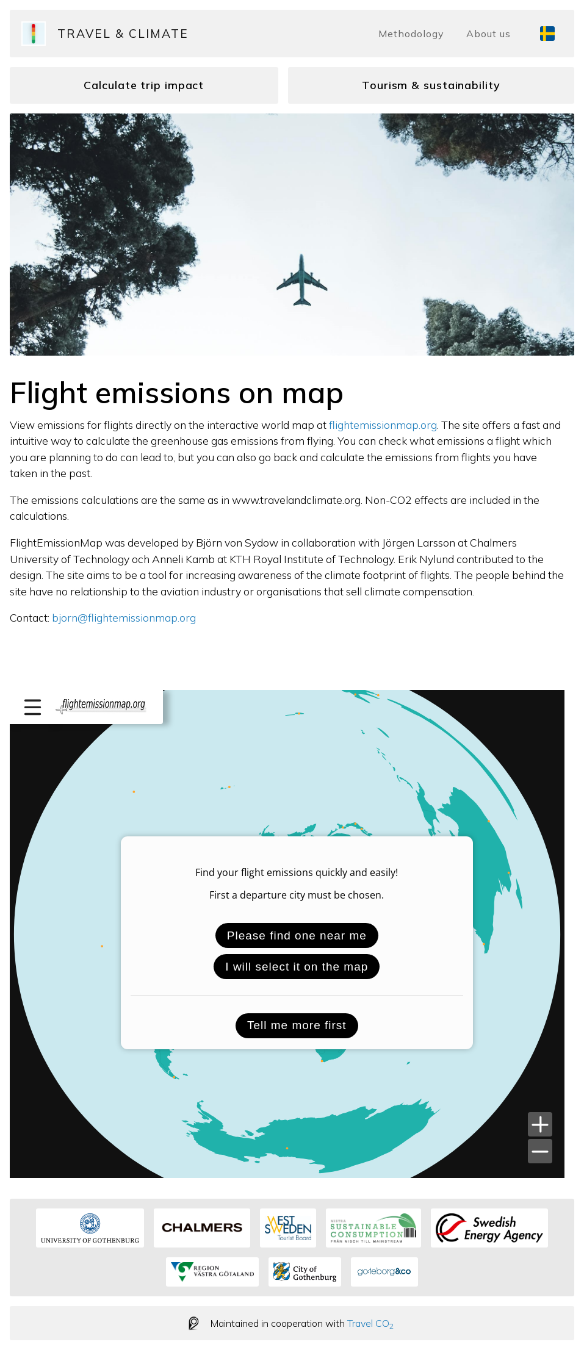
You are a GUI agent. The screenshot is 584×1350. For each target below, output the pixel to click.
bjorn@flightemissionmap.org (124, 617)
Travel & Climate (123, 33)
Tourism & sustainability (431, 85)
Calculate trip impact (144, 85)
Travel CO (370, 1323)
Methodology (411, 33)
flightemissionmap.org (383, 424)
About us (488, 33)
